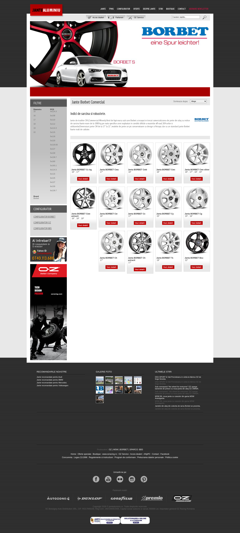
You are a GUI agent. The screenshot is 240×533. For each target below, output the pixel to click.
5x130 (52, 153)
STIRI (161, 8)
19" (200, 172)
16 (35, 116)
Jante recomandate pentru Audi (49, 377)
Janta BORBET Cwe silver (197, 170)
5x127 (52, 149)
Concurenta (67, 457)
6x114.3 (53, 170)
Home (73, 454)
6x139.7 (53, 190)
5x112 (52, 124)
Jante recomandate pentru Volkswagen (52, 385)
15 (35, 111)
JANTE (103, 8)
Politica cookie (171, 457)
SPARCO (134, 449)
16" (73, 172)
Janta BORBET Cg (193, 214)
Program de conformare (125, 457)
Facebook (164, 454)
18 (35, 124)
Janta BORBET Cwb (137, 170)
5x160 (52, 161)
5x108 (52, 116)
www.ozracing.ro (109, 454)
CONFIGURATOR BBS (43, 228)
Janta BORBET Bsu (194, 258)
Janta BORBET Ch (108, 258)
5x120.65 (54, 145)
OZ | (111, 449)
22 (35, 132)
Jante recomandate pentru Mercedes (52, 383)
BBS (141, 449)
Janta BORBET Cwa (109, 170)
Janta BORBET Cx (136, 214)
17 (35, 120)
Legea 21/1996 (80, 457)
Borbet (36, 198)
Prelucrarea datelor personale (150, 457)
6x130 (52, 186)
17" (77, 172)
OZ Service (124, 454)
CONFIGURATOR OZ (42, 222)
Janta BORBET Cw (109, 214)
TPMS (111, 8)
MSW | (116, 449)
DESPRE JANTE (149, 8)
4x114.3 (53, 111)
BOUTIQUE (170, 8)
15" (158, 216)
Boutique (97, 454)
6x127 (52, 182)
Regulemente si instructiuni (101, 457)
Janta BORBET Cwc (165, 170)
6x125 (52, 178)
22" (186, 260)
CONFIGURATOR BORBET (45, 216)
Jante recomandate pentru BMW (50, 380)
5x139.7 (53, 157)
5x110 (52, 120)
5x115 (52, 132)
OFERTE (136, 8)
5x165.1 (53, 166)
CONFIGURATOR (123, 8)
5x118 (52, 136)
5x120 (52, 141)
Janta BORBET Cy (165, 214)
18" (129, 172)
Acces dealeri (136, 454)
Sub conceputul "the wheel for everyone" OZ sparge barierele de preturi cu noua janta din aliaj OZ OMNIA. (177, 388)
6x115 (52, 174)
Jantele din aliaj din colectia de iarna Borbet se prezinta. (177, 406)
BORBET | (124, 449)
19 (35, 128)
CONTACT (182, 8)
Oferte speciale (84, 454)
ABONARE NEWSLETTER (198, 8)
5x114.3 (53, 128)
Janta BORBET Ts (164, 258)
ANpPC (147, 454)
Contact (155, 454)
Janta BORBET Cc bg (81, 170)
